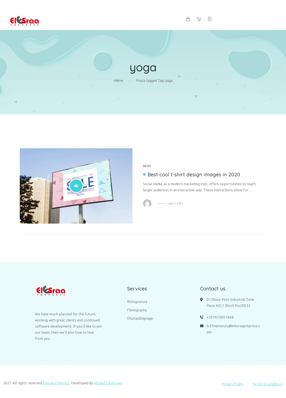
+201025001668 (220, 317)
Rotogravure (137, 302)
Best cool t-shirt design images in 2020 (194, 174)
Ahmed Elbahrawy (108, 383)
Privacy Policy (232, 384)
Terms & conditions (267, 384)
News (147, 166)
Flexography (137, 310)
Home (118, 80)
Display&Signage (140, 318)
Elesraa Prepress (56, 383)
